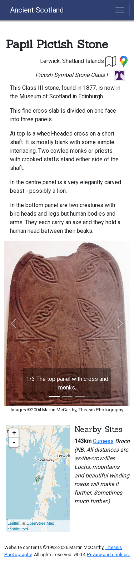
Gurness (103, 441)
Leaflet (13, 523)
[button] (111, 61)
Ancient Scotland (37, 10)
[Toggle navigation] (120, 10)
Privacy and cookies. (108, 554)
